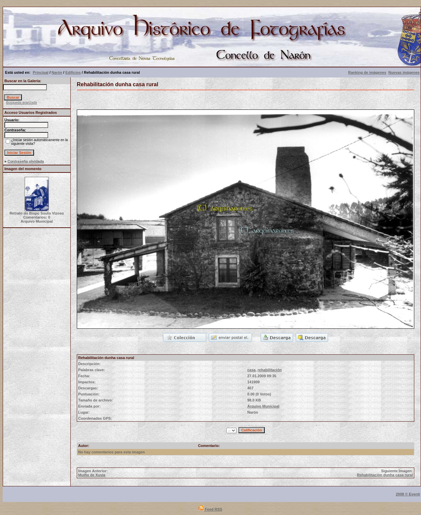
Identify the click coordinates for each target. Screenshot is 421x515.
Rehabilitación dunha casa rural (385, 475)
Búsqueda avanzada (21, 102)
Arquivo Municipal (263, 406)
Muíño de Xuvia (91, 475)
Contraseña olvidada (25, 161)
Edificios (73, 72)
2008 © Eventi (408, 494)
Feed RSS (210, 509)
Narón (57, 72)
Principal (40, 72)
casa (251, 370)
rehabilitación (270, 370)
